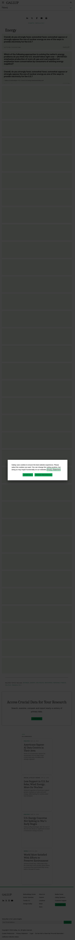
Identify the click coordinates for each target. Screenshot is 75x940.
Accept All (28, 474)
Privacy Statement (53, 469)
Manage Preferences (43, 474)
